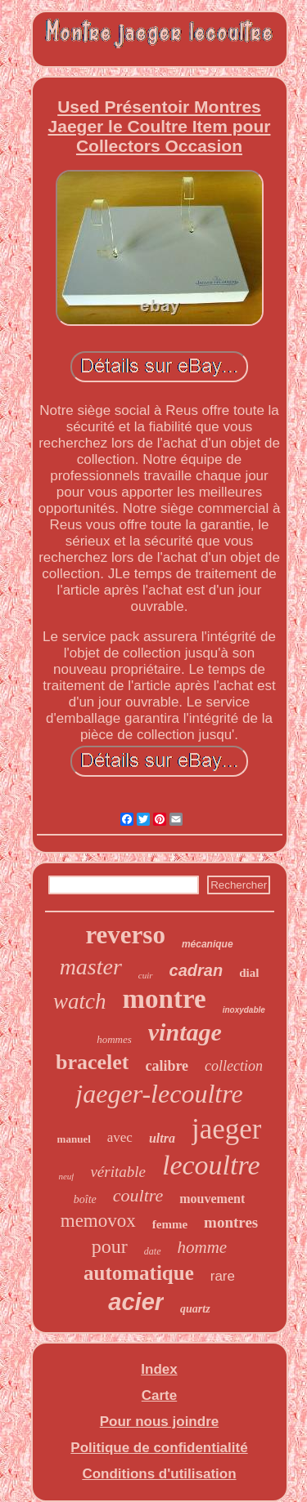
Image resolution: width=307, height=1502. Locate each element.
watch (79, 1001)
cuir (145, 975)
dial (249, 972)
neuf (66, 1176)
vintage (185, 1031)
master (91, 966)
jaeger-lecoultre (158, 1093)
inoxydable (244, 1009)
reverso (125, 934)
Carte (159, 1395)
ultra (162, 1138)
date (152, 1251)
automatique (139, 1273)
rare (222, 1276)
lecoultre (211, 1165)
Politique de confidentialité (158, 1447)
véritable (118, 1171)
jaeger (226, 1129)
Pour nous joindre (159, 1421)
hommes (114, 1039)
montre (164, 999)
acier (136, 1302)
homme (203, 1247)
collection (234, 1066)
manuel (74, 1139)
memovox (98, 1220)
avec (120, 1137)
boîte (85, 1199)
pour (110, 1246)
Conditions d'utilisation (159, 1474)
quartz (195, 1309)
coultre (138, 1195)
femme (169, 1224)
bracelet (92, 1062)
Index (159, 1369)
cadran (196, 970)
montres (231, 1222)
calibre (166, 1066)
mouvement (212, 1199)
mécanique (207, 944)
